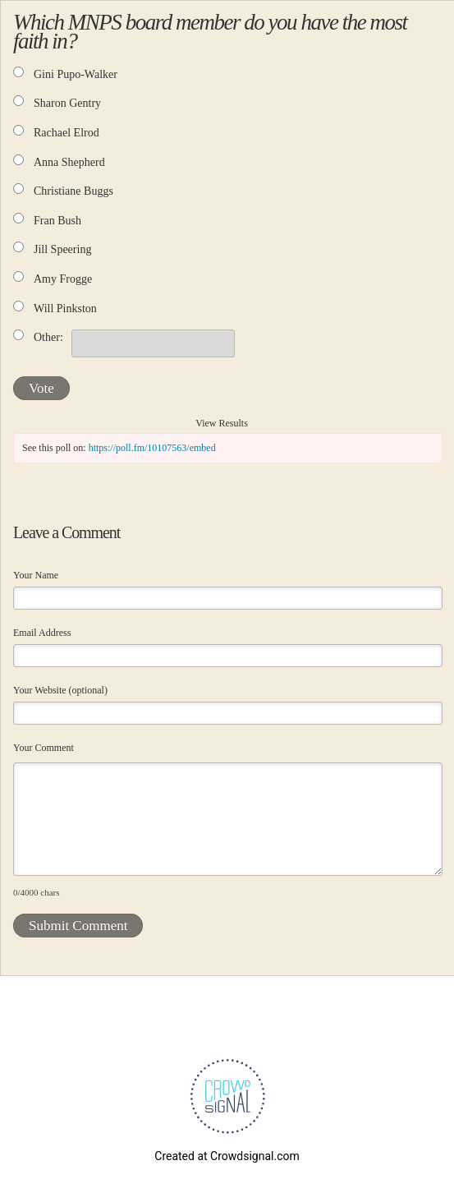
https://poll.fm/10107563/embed (152, 448)
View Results (221, 423)
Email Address (42, 632)
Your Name (35, 575)
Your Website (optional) (60, 690)
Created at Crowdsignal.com (226, 1156)
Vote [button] (41, 388)
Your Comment (43, 747)
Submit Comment (78, 925)
